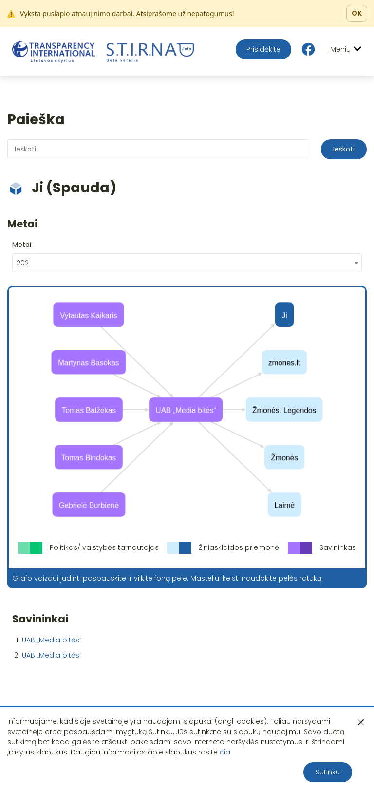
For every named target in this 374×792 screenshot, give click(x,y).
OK (357, 13)
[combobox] (187, 262)
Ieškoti (344, 149)
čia (225, 752)
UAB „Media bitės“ (52, 640)
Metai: (22, 244)
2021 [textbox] (24, 263)
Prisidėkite (263, 49)
